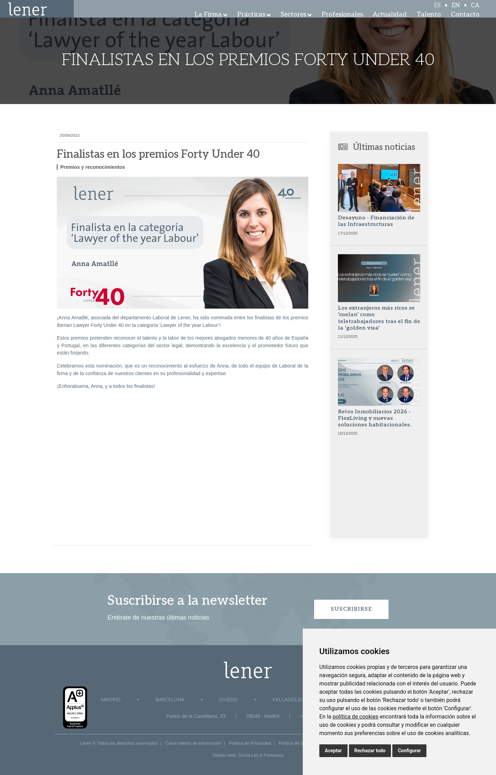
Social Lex (248, 755)
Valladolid (287, 699)
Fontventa (273, 755)
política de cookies (355, 716)
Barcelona (169, 699)
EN (456, 11)
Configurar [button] (409, 750)
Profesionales (342, 24)
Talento (429, 24)
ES (437, 11)
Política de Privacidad (250, 743)
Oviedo (228, 699)
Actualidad (390, 24)
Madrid (111, 699)
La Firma (208, 24)
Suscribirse (351, 609)
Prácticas (251, 24)
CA (475, 11)
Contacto (465, 24)
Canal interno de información (193, 743)
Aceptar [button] (333, 750)
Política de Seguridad (299, 743)
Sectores (293, 24)
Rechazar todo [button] (370, 750)
